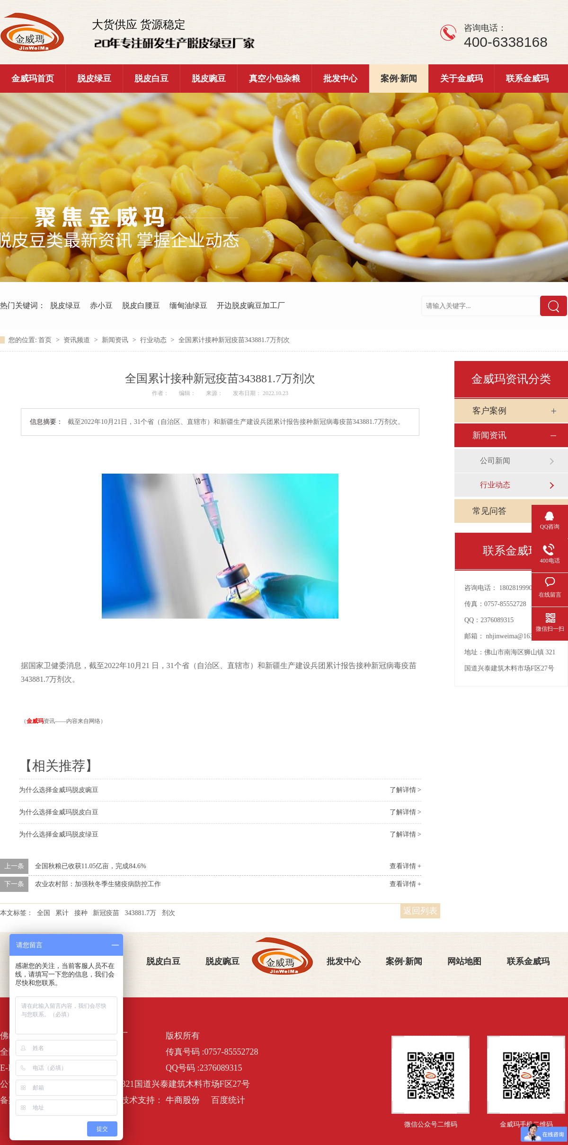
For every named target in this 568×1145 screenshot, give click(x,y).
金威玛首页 (32, 78)
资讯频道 (77, 340)
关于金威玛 (461, 78)
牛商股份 (183, 1100)
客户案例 (489, 410)
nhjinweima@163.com (516, 636)
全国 (43, 912)
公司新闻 (495, 461)
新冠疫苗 (106, 912)
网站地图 (464, 961)
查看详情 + (405, 866)
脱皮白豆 (151, 78)
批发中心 (340, 78)
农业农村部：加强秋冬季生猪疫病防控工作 (98, 884)
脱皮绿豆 (94, 78)
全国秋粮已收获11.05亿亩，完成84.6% (90, 866)
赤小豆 (101, 305)
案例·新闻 (399, 78)
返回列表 (420, 911)
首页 (45, 340)
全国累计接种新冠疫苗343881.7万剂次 (234, 340)
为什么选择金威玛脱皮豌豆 (58, 789)
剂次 (168, 912)
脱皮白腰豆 (141, 305)
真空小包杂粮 (274, 78)
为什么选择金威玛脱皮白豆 (58, 812)
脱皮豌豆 (209, 78)
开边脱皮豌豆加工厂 (251, 305)
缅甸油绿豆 (188, 305)
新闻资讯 (116, 340)
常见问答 (489, 511)
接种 (81, 912)
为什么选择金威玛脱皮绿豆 (58, 834)
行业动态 (154, 340)
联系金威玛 (527, 78)
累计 (62, 912)
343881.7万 (141, 912)
